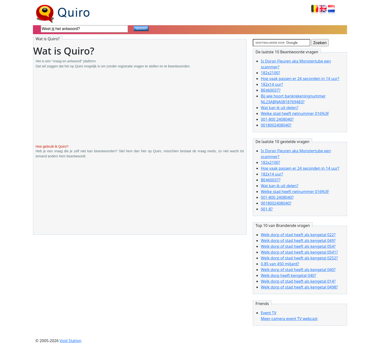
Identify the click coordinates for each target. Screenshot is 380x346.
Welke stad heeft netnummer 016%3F (295, 113)
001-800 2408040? (277, 119)
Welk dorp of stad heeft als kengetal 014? (298, 281)
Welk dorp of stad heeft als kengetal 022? (298, 234)
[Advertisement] (140, 107)
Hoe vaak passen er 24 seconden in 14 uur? (300, 78)
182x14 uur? (272, 84)
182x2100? (270, 72)
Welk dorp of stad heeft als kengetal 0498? (299, 287)
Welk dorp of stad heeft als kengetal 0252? (299, 258)
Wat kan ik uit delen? (279, 107)
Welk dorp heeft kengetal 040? (288, 275)
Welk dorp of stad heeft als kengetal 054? (298, 246)
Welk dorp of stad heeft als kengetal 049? (298, 240)
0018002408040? (276, 125)
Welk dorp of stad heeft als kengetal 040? (298, 269)
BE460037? (270, 90)
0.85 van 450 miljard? (280, 263)
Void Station (70, 340)
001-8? (267, 209)
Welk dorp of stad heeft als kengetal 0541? (299, 252)
